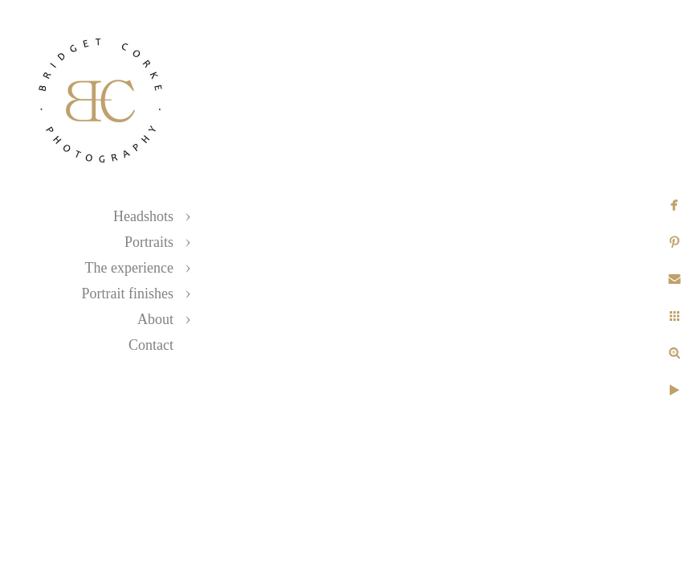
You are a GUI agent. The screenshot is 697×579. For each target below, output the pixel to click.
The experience (129, 268)
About (155, 319)
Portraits (148, 242)
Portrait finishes (128, 293)
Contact (150, 345)
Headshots (143, 216)
